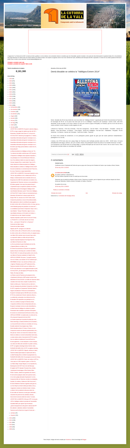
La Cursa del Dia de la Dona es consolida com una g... (24, 324)
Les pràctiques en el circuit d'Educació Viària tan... (23, 157)
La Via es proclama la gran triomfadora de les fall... (23, 244)
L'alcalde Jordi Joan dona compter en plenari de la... (23, 281)
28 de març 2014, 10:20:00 (62, 167)
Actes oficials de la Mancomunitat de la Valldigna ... (23, 164)
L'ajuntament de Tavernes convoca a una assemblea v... (24, 182)
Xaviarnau (68, 439)
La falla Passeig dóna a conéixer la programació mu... (23, 355)
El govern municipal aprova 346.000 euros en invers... (23, 293)
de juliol (13, 118)
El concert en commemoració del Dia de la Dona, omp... (24, 312)
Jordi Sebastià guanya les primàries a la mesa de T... (23, 206)
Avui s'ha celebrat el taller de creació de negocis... (22, 160)
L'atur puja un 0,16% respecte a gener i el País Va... (23, 361)
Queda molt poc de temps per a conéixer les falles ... (23, 250)
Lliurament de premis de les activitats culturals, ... (22, 394)
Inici (87, 193)
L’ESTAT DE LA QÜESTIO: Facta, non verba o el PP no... (24, 359)
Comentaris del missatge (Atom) (67, 195)
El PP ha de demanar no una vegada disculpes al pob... (24, 268)
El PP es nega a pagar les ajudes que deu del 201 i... (23, 131)
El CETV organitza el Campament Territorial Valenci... (23, 288)
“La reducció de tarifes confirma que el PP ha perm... (23, 153)
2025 (10, 81)
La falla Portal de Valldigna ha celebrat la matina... (23, 308)
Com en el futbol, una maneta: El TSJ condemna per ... (24, 259)
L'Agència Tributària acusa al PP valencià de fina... (23, 264)
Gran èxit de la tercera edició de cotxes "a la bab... (23, 397)
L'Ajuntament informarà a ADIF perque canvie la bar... (23, 277)
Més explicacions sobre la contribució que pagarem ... (23, 202)
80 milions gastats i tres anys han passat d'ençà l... (23, 184)
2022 (10, 87)
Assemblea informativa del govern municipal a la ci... (23, 138)
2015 (10, 103)
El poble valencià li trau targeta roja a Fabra (21, 326)
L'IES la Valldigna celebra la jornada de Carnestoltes (23, 401)
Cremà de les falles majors (17, 224)
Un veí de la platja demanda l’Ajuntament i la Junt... (23, 377)
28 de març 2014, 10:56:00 (62, 186)
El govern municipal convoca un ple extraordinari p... (23, 306)
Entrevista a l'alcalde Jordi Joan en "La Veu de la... (23, 133)
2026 (10, 78)
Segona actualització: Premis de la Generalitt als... (23, 290)
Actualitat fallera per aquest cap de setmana (21, 403)
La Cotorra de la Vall (60, 172)
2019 (10, 94)
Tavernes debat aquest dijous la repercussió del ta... (23, 352)
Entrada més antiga (117, 193)
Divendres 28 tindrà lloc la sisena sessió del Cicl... (22, 195)
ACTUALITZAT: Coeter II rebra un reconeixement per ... (24, 193)
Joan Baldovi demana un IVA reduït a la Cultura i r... (23, 213)
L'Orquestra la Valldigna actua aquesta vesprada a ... (23, 155)
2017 (10, 98)
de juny (13, 120)
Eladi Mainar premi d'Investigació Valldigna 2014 (22, 188)
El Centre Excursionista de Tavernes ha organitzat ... (23, 248)
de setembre (14, 113)
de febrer (13, 413)
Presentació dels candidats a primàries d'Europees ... (23, 310)
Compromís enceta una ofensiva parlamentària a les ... (24, 330)
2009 (10, 427)
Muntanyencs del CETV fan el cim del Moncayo (22, 366)
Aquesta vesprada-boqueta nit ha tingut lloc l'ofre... (23, 239)
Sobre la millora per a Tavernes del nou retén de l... (23, 284)
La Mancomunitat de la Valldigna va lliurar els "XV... (23, 151)
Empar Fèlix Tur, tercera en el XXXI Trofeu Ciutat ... (23, 197)
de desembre (14, 107)
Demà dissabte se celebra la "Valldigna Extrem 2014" (23, 166)
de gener (13, 415)
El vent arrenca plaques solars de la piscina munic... (23, 374)
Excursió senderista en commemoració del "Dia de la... (24, 169)
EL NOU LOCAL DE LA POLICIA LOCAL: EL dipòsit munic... (25, 233)
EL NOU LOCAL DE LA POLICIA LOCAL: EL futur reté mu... (25, 204)
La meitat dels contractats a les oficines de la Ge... (23, 297)
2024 (10, 83)
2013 (10, 418)
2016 (10, 100)
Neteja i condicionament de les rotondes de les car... (23, 177)
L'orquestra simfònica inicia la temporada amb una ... (23, 304)
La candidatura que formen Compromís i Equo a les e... (24, 208)
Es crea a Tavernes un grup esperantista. (20, 171)
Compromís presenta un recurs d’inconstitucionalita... (23, 200)
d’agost (13, 116)
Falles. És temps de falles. (17, 273)
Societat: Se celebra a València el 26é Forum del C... (23, 381)
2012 (10, 420)
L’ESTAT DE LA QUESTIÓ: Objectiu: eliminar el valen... (24, 350)
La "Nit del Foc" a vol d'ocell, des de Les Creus (22, 219)
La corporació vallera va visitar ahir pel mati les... (22, 237)
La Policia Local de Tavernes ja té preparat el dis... (23, 275)
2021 (10, 89)
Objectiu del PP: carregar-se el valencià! (20, 228)
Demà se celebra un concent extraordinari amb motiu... (24, 335)
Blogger (84, 439)
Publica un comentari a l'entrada (61, 189)
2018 (10, 96)
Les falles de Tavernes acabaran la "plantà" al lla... (23, 255)
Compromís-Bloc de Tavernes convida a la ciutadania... (24, 379)
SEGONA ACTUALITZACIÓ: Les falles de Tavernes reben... (25, 279)
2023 (10, 85)
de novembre (14, 109)
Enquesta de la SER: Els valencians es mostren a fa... (23, 180)
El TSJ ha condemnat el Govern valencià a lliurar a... (23, 295)
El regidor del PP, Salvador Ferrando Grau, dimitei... (23, 368)
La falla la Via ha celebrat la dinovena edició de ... (22, 390)
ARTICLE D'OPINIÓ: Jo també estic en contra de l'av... (24, 315)
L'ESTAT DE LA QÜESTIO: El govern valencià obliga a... (24, 129)
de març (13, 127)
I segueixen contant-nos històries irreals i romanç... (23, 388)
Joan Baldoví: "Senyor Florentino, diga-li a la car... (22, 211)
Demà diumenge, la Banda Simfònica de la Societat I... (24, 321)
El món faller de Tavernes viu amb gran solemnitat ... (23, 392)
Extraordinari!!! (14, 149)
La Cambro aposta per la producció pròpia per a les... (23, 319)
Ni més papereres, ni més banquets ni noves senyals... (24, 341)
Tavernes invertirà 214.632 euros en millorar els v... (23, 266)
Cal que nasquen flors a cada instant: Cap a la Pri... (23, 162)
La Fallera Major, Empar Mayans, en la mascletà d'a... (23, 363)
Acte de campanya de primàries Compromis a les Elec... (24, 286)
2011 (10, 422)
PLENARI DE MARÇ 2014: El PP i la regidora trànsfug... (24, 348)
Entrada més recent (56, 193)
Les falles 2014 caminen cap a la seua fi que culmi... (23, 235)
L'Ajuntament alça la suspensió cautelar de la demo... (23, 186)
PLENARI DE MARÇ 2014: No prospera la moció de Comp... (25, 357)
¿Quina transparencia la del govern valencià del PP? (23, 405)
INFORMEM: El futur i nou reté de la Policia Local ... (23, 262)
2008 (10, 429)
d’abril (12, 125)
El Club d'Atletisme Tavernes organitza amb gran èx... (23, 383)
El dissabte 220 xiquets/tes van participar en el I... (22, 299)
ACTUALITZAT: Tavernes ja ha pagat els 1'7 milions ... (23, 135)
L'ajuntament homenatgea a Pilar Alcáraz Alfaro (22, 370)
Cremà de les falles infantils (17, 226)
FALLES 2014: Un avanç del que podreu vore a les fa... (24, 253)
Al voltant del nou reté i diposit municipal (20, 215)
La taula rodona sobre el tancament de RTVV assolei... (24, 337)
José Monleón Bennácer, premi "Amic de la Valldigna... (24, 191)
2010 (10, 424)
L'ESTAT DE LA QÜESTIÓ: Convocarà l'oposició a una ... (24, 173)
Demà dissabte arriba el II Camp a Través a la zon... (23, 328)
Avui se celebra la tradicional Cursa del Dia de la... (23, 339)
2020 (10, 92)
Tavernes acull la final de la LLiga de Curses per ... (23, 410)
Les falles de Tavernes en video (18, 242)
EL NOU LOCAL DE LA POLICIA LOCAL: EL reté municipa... (25, 231)
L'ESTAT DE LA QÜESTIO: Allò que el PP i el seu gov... (24, 399)
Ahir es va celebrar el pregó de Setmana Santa (22, 301)
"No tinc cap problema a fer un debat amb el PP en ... (23, 175)
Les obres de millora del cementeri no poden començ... (24, 343)
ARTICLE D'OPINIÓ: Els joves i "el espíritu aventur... (23, 257)
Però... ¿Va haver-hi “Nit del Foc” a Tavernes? (21, 222)
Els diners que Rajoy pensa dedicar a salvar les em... (23, 146)
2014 (10, 105)
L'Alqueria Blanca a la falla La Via (18, 246)
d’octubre (13, 111)
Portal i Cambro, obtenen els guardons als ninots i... (23, 372)
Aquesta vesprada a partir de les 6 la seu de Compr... (23, 217)
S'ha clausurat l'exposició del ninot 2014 (20, 317)
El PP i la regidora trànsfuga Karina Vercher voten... (23, 346)
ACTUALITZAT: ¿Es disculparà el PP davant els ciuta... (24, 270)
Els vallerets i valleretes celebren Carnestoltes (21, 408)
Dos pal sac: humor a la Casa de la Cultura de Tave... (23, 332)
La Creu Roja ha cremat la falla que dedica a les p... (23, 385)
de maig (13, 122)
